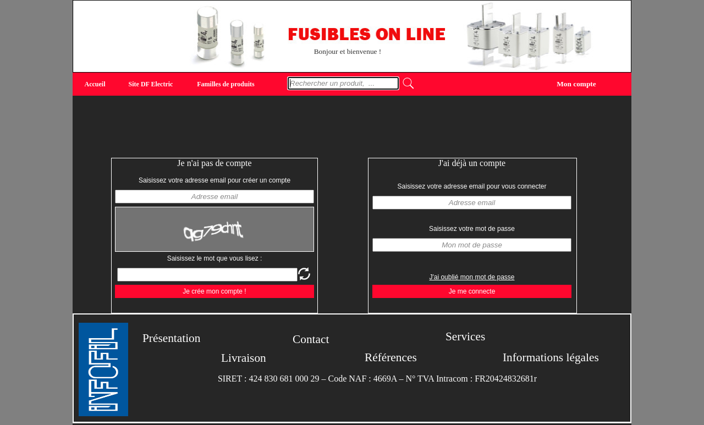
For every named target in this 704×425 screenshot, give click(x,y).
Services (465, 336)
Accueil (95, 84)
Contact (311, 339)
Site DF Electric (151, 84)
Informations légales (551, 357)
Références (391, 357)
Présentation (171, 338)
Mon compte (576, 83)
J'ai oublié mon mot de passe (471, 277)
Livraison (243, 358)
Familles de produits (225, 84)
